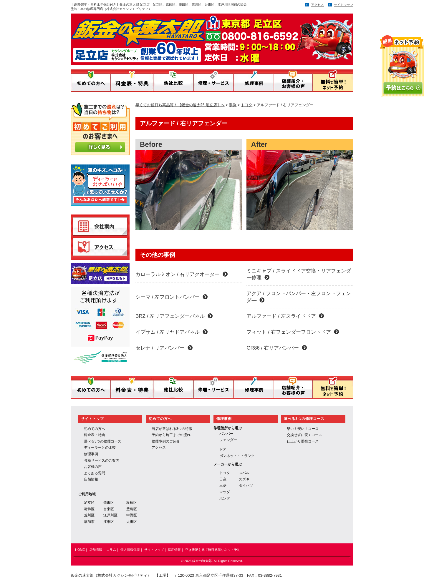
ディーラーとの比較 (100, 447)
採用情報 (174, 549)
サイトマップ (343, 4)
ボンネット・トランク (237, 456)
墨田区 (108, 502)
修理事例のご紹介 (166, 441)
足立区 (89, 502)
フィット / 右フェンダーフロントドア (292, 332)
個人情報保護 (130, 549)
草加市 (89, 522)
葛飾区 (89, 509)
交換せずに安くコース (304, 435)
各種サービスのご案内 (101, 460)
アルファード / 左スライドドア (285, 316)
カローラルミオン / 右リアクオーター (181, 274)
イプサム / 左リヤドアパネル (171, 332)
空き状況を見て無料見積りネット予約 (212, 549)
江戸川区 (110, 515)
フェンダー (228, 440)
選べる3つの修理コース (102, 441)
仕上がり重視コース (303, 441)
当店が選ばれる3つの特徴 (172, 429)
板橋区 (131, 502)
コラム (111, 549)
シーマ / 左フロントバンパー (171, 297)
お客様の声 (93, 467)
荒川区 (89, 515)
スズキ (244, 479)
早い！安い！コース (303, 429)
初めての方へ (94, 429)
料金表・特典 (94, 435)
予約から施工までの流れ (171, 435)
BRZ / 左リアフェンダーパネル (174, 316)
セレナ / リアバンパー (164, 348)
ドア (222, 449)
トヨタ (224, 473)
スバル (244, 473)
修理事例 (91, 454)
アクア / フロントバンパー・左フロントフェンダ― (298, 297)
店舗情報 (91, 479)
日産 (222, 479)
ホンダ (224, 498)
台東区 (108, 509)
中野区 (131, 515)
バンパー (226, 434)
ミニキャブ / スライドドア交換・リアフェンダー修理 (298, 274)
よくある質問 (94, 473)
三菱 (222, 485)
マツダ (224, 492)
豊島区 (131, 509)
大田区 (131, 522)
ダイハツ (246, 485)
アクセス (317, 4)
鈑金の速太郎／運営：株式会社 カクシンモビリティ (188, 37)
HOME (80, 549)
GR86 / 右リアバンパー (276, 348)
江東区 (108, 522)
